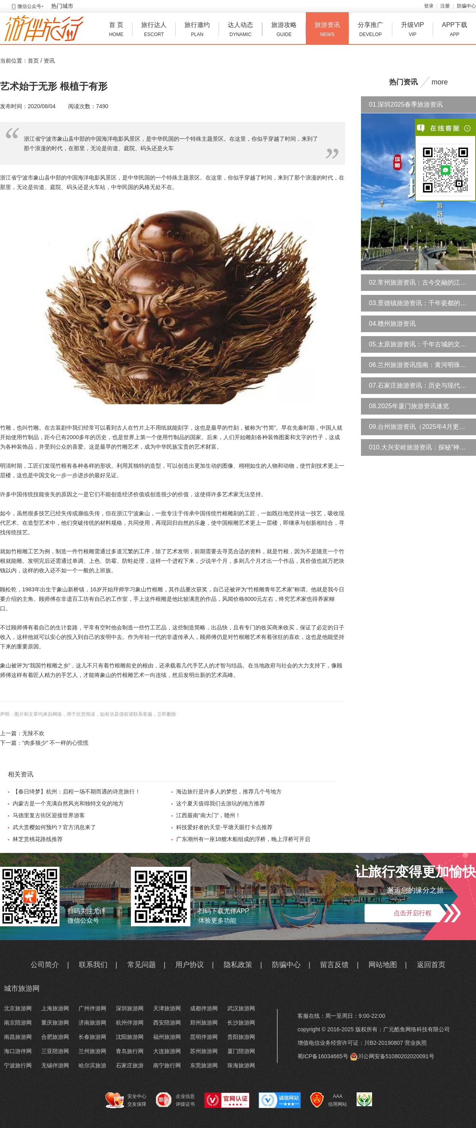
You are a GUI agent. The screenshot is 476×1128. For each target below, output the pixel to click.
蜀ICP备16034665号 (323, 1056)
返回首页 (431, 965)
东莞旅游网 (204, 1065)
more (440, 82)
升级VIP (412, 30)
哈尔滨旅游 (92, 1065)
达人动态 (240, 30)
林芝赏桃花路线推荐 (38, 839)
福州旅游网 (167, 1037)
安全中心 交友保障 (126, 1100)
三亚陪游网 (55, 1051)
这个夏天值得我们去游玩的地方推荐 (220, 803)
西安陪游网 (167, 1022)
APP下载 (454, 30)
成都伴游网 (204, 1008)
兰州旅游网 (92, 1051)
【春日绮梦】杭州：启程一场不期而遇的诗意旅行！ (76, 791)
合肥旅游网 (55, 1037)
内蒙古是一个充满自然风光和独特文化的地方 (68, 803)
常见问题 (141, 965)
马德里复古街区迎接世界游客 (49, 815)
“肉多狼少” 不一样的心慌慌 (55, 743)
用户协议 (189, 965)
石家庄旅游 (130, 1065)
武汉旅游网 (241, 1008)
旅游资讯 (327, 30)
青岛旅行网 (130, 1051)
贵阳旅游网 (241, 1037)
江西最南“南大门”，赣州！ (208, 815)
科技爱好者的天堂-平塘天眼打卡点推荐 (224, 827)
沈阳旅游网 (130, 1037)
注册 (445, 6)
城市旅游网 (22, 988)
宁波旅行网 (18, 1065)
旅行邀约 (197, 30)
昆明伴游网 (204, 1037)
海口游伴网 (18, 1051)
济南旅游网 (92, 1022)
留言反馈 (334, 965)
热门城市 (62, 6)
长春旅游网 (92, 1037)
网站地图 (383, 965)
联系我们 (93, 965)
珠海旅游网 (241, 1065)
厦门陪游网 (241, 1051)
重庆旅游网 (55, 1022)
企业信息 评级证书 (175, 1099)
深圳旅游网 (130, 1008)
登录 (429, 6)
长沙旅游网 (241, 1022)
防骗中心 (466, 6)
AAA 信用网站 (328, 1100)
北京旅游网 (18, 1008)
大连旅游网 (167, 1051)
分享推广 (370, 30)
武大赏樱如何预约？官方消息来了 (54, 827)
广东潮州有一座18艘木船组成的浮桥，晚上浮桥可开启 (243, 839)
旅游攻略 (284, 30)
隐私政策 (238, 965)
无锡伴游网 (55, 1065)
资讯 (49, 60)
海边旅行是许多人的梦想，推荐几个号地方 (229, 791)
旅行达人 (154, 30)
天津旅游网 (167, 1008)
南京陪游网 (18, 1022)
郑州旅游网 (204, 1022)
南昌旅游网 (18, 1037)
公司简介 (45, 965)
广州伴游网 (92, 1008)
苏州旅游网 (204, 1051)
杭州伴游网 (130, 1022)
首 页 (116, 30)
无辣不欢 (33, 733)
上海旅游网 (55, 1008)
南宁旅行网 (167, 1065)
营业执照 (416, 1043)
